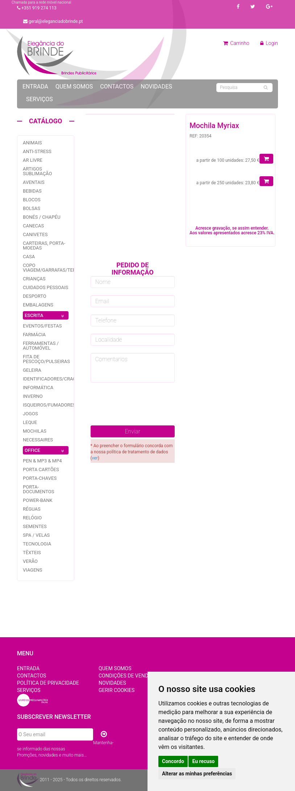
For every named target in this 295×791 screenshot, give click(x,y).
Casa (29, 256)
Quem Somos (74, 86)
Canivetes (35, 234)
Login (269, 43)
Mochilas (34, 431)
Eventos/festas (42, 326)
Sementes (35, 526)
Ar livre (32, 160)
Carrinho (236, 43)
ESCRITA (46, 316)
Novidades (156, 86)
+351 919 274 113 (37, 8)
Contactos (116, 86)
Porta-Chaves (40, 478)
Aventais (34, 182)
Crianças (34, 278)
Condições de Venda (125, 676)
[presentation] (146, 404)
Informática (38, 387)
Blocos (32, 199)
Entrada (35, 86)
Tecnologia (37, 544)
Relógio (32, 517)
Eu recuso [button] (203, 761)
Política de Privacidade (48, 683)
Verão (30, 561)
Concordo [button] (173, 761)
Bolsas (31, 208)
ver (95, 458)
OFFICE (46, 451)
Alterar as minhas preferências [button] (197, 773)
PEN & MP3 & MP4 (42, 461)
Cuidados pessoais (45, 287)
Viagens (32, 570)
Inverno (33, 396)
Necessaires (38, 439)
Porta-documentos (38, 489)
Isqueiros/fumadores (49, 405)
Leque (30, 422)
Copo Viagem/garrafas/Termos (54, 268)
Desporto (34, 296)
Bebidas (32, 191)
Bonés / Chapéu (42, 217)
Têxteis (32, 552)
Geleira (32, 370)
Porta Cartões (41, 469)
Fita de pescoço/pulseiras (46, 359)
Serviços (39, 99)
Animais (32, 142)
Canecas (33, 225)
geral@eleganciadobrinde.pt (53, 21)
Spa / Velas (36, 535)
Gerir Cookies (116, 690)
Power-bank (38, 500)
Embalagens (38, 305)
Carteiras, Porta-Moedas (44, 245)
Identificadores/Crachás (54, 379)
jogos (30, 413)
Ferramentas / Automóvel (41, 346)
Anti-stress (37, 151)
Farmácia (34, 334)
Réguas (32, 509)
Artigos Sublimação (37, 171)
